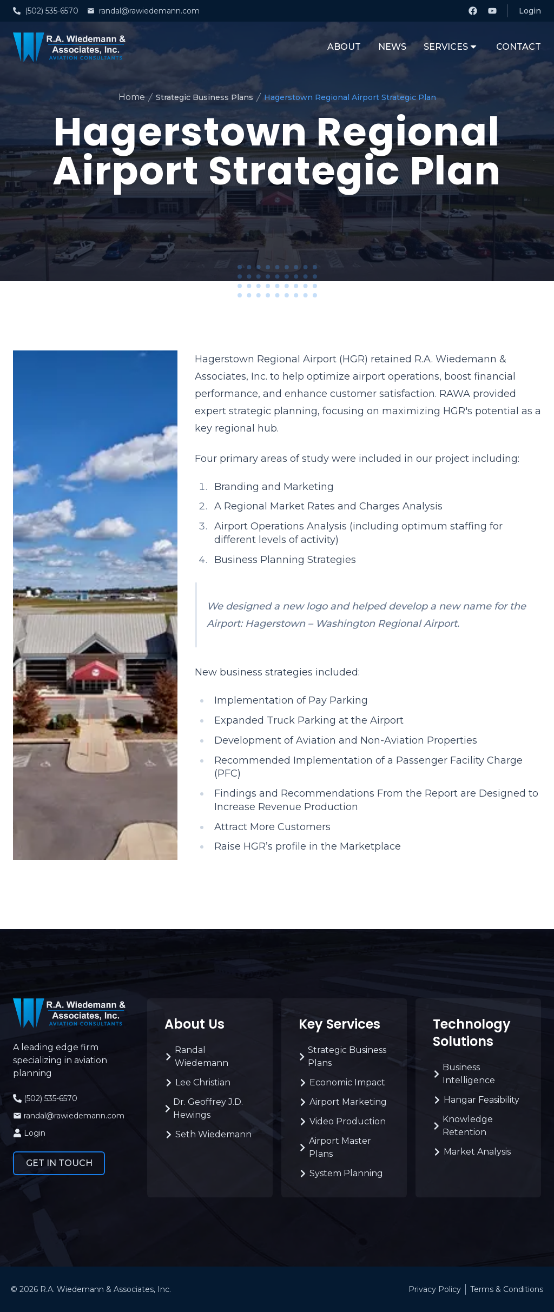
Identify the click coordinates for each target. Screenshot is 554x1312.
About (344, 47)
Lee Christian (197, 1082)
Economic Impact (342, 1082)
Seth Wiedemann (208, 1134)
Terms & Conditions (506, 1289)
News (392, 47)
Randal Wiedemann (196, 1056)
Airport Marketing (343, 1102)
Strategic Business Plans (204, 97)
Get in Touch (59, 1163)
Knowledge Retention (463, 1125)
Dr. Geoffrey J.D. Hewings (203, 1108)
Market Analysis (472, 1152)
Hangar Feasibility (476, 1100)
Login (530, 11)
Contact (518, 47)
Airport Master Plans (335, 1147)
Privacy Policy (434, 1289)
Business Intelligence (464, 1073)
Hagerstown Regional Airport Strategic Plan (350, 97)
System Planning (341, 1173)
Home (131, 97)
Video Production (342, 1121)
